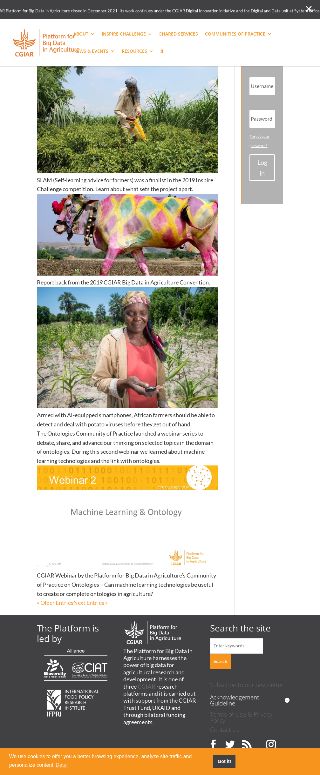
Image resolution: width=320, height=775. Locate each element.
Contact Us (225, 729)
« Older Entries (55, 602)
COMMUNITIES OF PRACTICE (235, 34)
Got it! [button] (224, 761)
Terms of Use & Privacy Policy (241, 717)
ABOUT (80, 34)
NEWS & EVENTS (90, 51)
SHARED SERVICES (178, 34)
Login (262, 167)
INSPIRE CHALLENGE (124, 34)
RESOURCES (134, 51)
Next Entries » (90, 602)
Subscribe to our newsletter (246, 684)
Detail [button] (62, 765)
